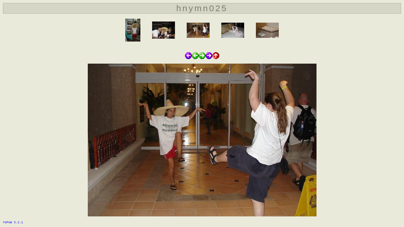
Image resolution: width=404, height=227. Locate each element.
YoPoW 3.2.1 (13, 222)
